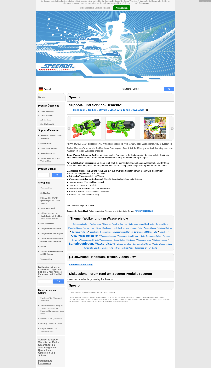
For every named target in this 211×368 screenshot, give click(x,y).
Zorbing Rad (45, 193)
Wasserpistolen (46, 188)
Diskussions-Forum (47, 153)
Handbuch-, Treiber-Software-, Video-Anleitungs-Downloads (108, 110)
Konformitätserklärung (81, 264)
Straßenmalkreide (47, 224)
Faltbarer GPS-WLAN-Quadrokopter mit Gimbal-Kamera (50, 200)
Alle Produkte (45, 120)
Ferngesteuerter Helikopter (50, 229)
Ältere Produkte (46, 116)
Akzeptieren (121, 8)
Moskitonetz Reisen (51, 324)
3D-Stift (43, 246)
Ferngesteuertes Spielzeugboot (51, 234)
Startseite (126, 89)
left (69, 128)
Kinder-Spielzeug (144, 211)
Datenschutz (144, 3)
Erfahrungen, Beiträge (48, 148)
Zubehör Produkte (47, 124)
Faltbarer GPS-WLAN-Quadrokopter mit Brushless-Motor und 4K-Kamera (51, 216)
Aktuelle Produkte (47, 112)
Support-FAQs (45, 143)
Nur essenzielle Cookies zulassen (95, 8)
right (172, 128)
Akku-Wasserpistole (48, 208)
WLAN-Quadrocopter (51, 319)
